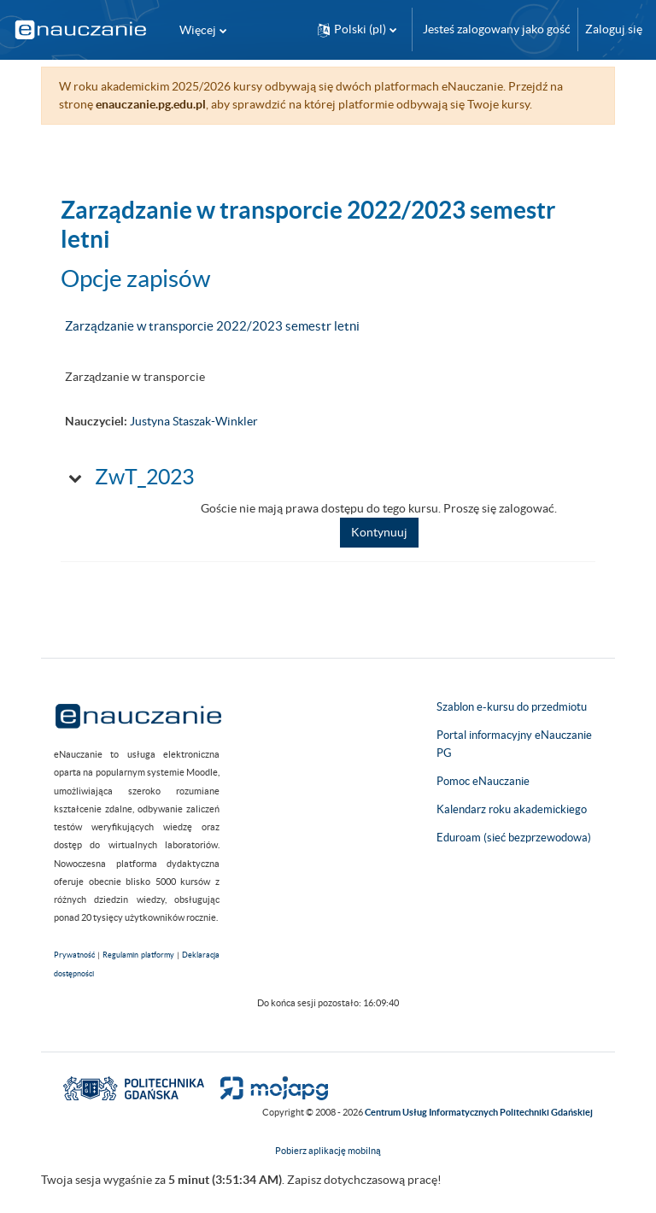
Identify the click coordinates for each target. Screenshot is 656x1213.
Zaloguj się (613, 29)
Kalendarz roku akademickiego (511, 809)
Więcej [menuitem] (197, 30)
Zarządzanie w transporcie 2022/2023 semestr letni (212, 326)
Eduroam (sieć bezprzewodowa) (513, 837)
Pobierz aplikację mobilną (328, 1151)
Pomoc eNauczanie (483, 781)
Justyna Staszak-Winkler (194, 421)
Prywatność (74, 955)
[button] (357, 29)
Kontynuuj (379, 532)
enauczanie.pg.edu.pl (151, 104)
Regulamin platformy (138, 955)
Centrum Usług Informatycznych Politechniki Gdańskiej (479, 1112)
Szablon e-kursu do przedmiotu (511, 706)
